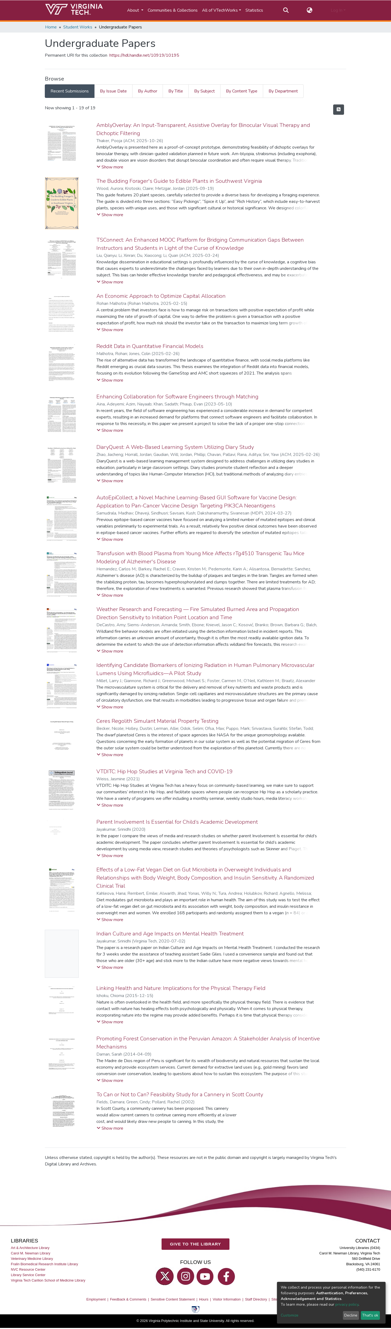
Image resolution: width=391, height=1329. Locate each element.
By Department (283, 91)
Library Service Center (28, 1275)
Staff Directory (256, 1299)
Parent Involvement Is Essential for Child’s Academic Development (177, 822)
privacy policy (346, 1304)
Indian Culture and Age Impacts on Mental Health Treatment (170, 933)
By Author (147, 91)
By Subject (204, 91)
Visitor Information (227, 1299)
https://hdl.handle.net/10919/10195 (144, 55)
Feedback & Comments (128, 1299)
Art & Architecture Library (30, 1247)
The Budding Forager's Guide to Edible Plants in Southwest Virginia (179, 181)
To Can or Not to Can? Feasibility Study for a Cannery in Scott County (179, 1094)
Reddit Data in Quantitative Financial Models (149, 346)
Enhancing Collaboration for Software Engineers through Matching (177, 396)
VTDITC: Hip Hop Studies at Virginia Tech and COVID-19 (164, 771)
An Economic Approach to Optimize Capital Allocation (161, 296)
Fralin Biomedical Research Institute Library (44, 1264)
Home (51, 27)
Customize (289, 1315)
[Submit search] (285, 10)
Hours (203, 1299)
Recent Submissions (70, 91)
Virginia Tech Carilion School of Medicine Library (48, 1280)
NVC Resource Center (28, 1269)
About (133, 10)
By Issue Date (113, 91)
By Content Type (241, 91)
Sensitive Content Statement (173, 1299)
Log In (336, 10)
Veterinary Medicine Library (32, 1258)
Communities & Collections (173, 10)
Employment (96, 1299)
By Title (175, 91)
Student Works (77, 27)
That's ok (370, 1315)
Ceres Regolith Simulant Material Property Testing (157, 721)
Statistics (254, 10)
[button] (309, 10)
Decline (350, 1315)
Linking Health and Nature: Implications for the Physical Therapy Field (181, 988)
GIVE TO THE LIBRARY (195, 1244)
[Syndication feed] (338, 109)
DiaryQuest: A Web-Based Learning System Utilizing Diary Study (175, 447)
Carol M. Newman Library (30, 1253)
